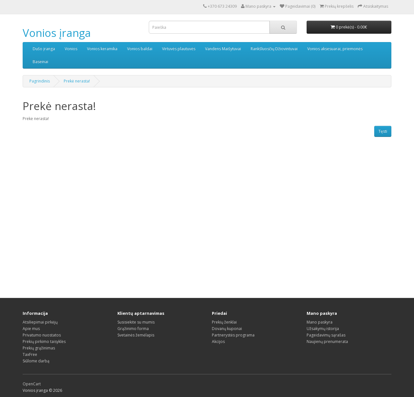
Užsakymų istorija (323, 328)
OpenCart (32, 384)
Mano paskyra (319, 322)
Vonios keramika (102, 48)
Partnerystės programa (233, 335)
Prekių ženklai (224, 322)
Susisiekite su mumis (136, 322)
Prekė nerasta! (77, 81)
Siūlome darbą (36, 361)
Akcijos (218, 341)
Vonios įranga (57, 33)
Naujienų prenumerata (327, 341)
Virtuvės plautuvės (178, 48)
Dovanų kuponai (227, 328)
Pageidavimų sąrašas (326, 335)
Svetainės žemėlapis (135, 335)
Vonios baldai (139, 48)
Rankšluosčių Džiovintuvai (274, 48)
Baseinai (40, 61)
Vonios (71, 48)
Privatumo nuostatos (42, 335)
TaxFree (30, 354)
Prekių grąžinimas (39, 348)
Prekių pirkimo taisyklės (44, 341)
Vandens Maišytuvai (223, 48)
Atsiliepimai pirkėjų (40, 322)
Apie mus (31, 328)
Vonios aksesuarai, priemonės (335, 48)
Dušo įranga (44, 48)
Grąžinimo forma (133, 328)
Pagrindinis (39, 81)
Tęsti (382, 131)
